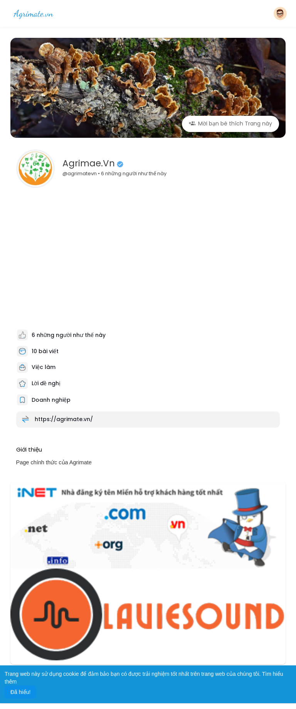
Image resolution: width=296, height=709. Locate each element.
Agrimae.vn (88, 163)
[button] (280, 13)
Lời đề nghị (39, 383)
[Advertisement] (148, 250)
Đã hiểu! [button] (20, 692)
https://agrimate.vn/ (64, 419)
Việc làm (36, 367)
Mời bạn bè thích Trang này (230, 123)
